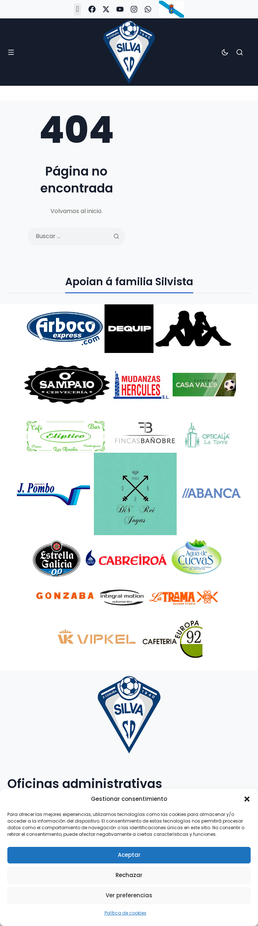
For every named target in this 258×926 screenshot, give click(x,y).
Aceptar (129, 855)
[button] (247, 799)
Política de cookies (125, 913)
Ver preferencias (129, 895)
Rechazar (129, 875)
